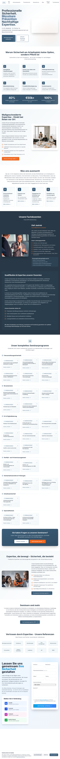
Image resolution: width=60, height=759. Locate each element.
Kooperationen (36, 2)
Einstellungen (37, 754)
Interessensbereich (37, 682)
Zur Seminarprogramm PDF (30, 622)
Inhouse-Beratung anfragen (22, 38)
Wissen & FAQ (48, 2)
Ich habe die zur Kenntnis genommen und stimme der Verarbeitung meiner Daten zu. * (45, 701)
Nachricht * (35, 688)
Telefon (47, 676)
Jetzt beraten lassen (37, 541)
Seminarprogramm (16, 2)
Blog (43, 2)
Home (4, 2)
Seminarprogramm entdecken (9, 38)
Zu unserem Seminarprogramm (41, 593)
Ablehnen (46, 754)
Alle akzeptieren (54, 754)
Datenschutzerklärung (44, 699)
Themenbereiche (26, 2)
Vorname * (35, 664)
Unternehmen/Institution (40, 670)
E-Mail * (35, 676)
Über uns (9, 2)
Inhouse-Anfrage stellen (10, 158)
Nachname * (48, 664)
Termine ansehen (21, 541)
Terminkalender (56, 2)
